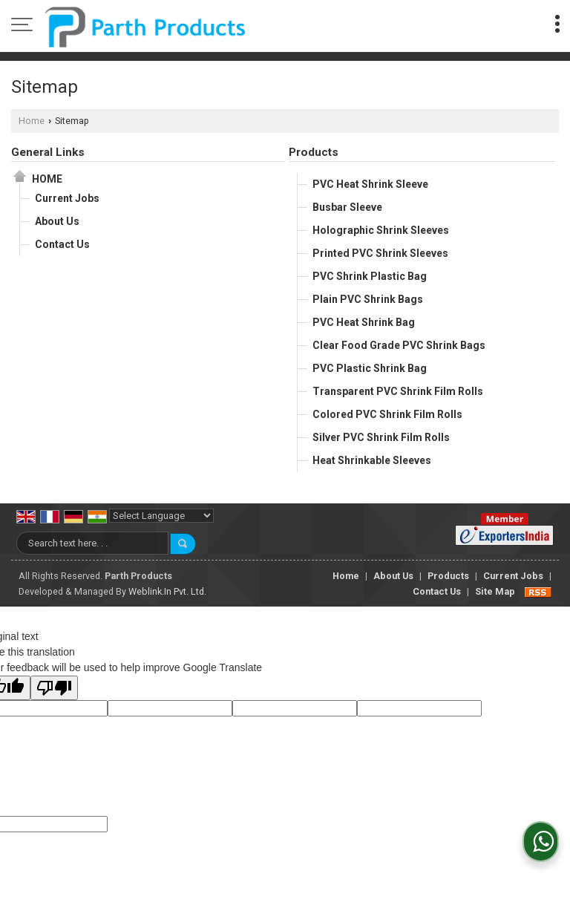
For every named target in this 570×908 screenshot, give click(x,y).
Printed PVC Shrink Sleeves (380, 253)
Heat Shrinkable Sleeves (371, 460)
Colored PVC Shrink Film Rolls (387, 414)
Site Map (495, 591)
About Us (57, 221)
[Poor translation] (54, 688)
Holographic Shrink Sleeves (380, 230)
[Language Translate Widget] (161, 516)
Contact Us (62, 244)
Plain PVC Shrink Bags (367, 299)
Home (32, 120)
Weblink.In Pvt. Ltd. (167, 591)
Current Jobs (67, 198)
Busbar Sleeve (347, 207)
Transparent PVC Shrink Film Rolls (397, 391)
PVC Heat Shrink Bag (363, 322)
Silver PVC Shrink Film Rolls (381, 437)
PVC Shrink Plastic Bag (369, 276)
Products (313, 152)
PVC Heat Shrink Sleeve (370, 184)
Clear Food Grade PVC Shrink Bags (398, 345)
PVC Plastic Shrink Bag (369, 368)
